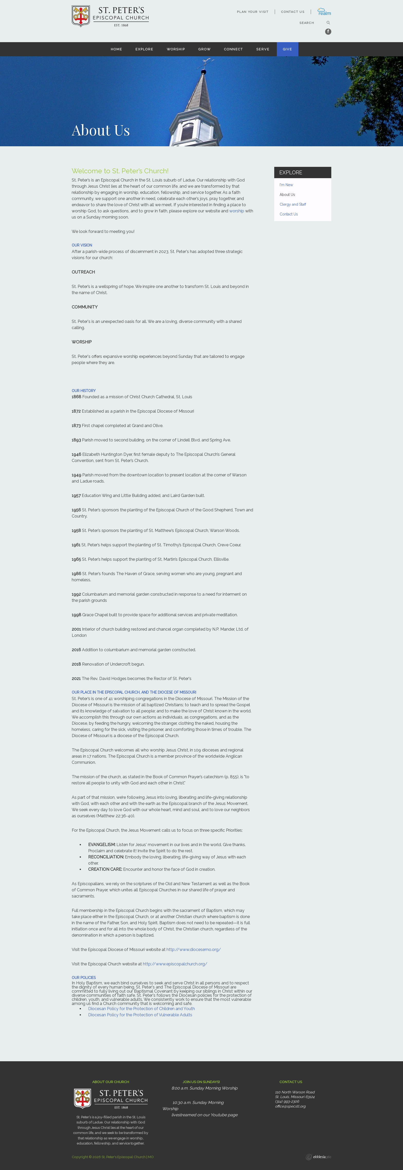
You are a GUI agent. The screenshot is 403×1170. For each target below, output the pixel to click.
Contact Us (293, 12)
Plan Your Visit (253, 12)
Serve (262, 49)
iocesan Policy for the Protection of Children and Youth (143, 1008)
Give (287, 49)
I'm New (286, 185)
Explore (144, 49)
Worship (176, 49)
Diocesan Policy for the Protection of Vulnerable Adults (140, 1014)
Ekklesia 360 (318, 1158)
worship (236, 210)
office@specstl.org (290, 1106)
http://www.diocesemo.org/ (194, 949)
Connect (233, 49)
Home (116, 49)
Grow (204, 49)
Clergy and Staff (293, 204)
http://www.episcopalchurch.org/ (175, 964)
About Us (287, 195)
